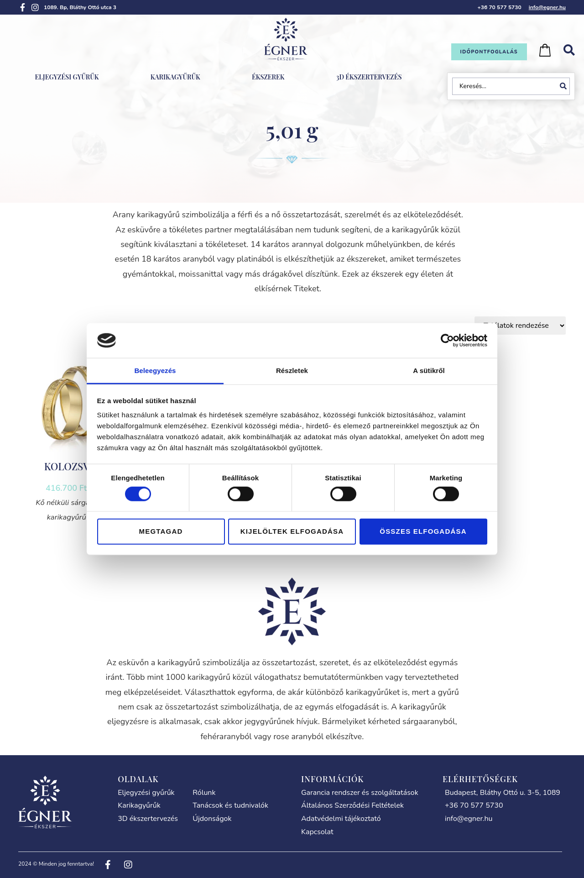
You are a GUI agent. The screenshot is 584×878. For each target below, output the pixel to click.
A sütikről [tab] (429, 370)
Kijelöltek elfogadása (292, 531)
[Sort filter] (520, 325)
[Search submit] (565, 86)
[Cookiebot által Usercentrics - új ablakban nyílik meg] (447, 340)
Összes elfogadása (423, 531)
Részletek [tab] (292, 370)
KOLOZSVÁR (73, 466)
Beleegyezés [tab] (155, 370)
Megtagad (161, 531)
